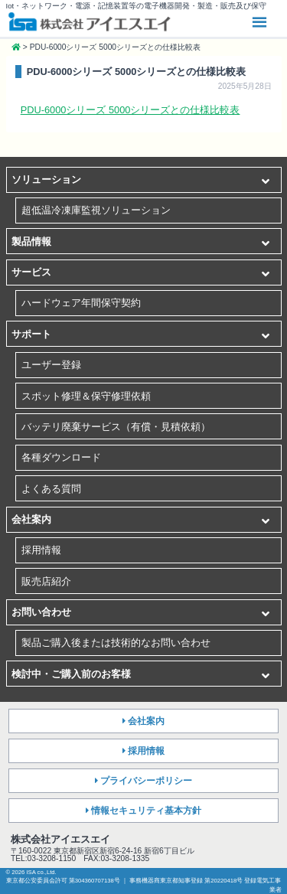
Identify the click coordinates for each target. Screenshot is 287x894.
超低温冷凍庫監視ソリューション (96, 210)
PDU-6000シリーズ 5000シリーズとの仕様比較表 (130, 110)
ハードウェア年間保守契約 (81, 302)
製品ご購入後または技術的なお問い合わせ (115, 642)
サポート (31, 334)
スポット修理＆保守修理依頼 (86, 396)
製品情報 (31, 241)
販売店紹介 (46, 581)
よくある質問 (51, 488)
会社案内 (31, 519)
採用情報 (41, 550)
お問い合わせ (41, 612)
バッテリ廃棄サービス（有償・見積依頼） (115, 426)
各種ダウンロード (61, 457)
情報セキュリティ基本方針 (146, 810)
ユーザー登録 (51, 364)
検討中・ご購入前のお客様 (71, 674)
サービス (31, 272)
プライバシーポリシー (146, 780)
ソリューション (46, 179)
